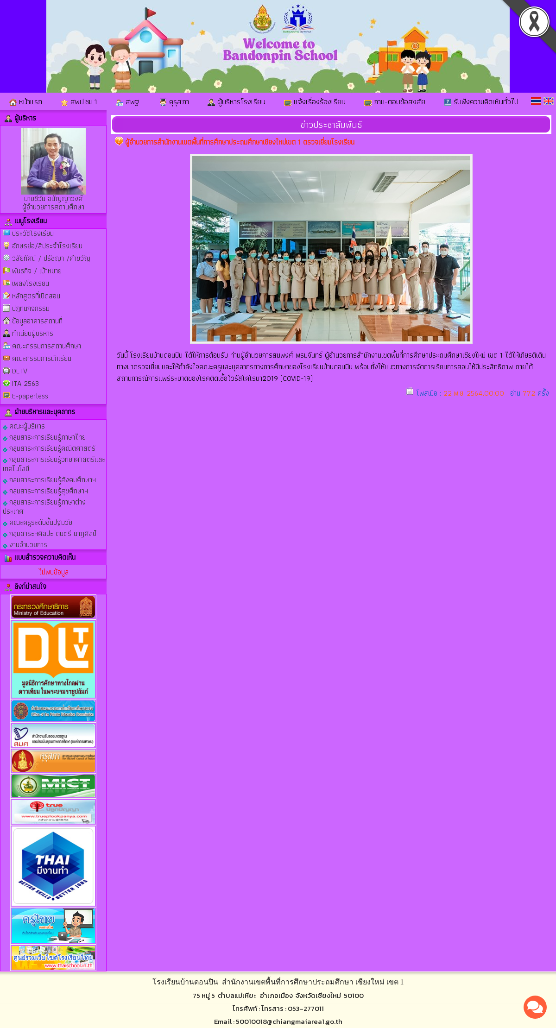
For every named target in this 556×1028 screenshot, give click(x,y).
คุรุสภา (174, 101)
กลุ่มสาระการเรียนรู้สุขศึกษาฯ (45, 490)
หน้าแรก (25, 101)
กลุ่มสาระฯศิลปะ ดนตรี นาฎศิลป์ (49, 533)
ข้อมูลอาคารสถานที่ (37, 321)
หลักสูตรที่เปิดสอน (36, 296)
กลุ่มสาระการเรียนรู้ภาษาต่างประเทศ (44, 506)
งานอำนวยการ (25, 544)
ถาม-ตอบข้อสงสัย (394, 101)
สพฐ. (128, 101)
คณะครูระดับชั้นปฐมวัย (37, 522)
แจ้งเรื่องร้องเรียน (315, 101)
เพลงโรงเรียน (30, 283)
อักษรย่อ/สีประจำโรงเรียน (47, 246)
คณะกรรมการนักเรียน (41, 358)
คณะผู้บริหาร (24, 425)
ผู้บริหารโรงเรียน (236, 101)
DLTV (19, 371)
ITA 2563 (25, 383)
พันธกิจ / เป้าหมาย (37, 271)
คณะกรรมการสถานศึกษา (46, 346)
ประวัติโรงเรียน (33, 233)
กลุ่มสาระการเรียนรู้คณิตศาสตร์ (49, 447)
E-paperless (30, 396)
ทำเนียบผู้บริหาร (32, 333)
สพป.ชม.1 (79, 101)
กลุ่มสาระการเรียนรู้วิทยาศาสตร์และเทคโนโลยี (54, 463)
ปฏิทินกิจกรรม (31, 308)
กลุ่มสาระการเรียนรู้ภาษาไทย (44, 436)
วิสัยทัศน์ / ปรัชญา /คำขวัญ (51, 258)
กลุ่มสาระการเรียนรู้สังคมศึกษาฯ (49, 479)
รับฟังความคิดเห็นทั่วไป (481, 101)
